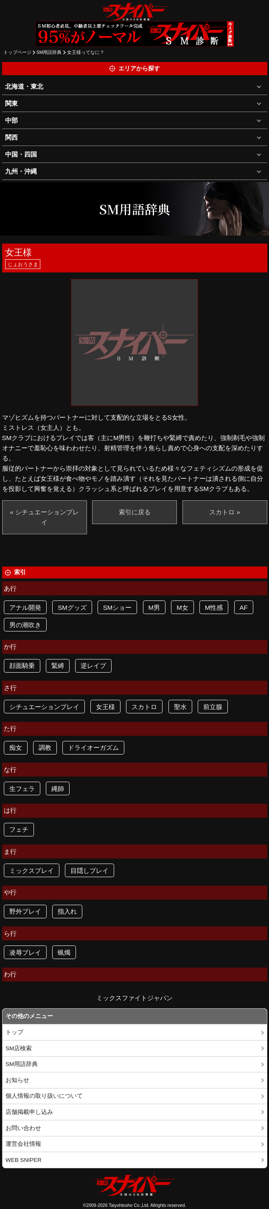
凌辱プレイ (25, 952)
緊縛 (57, 665)
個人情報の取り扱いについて (44, 1096)
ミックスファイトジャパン (134, 997)
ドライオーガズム (93, 747)
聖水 (180, 706)
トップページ (17, 52)
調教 (45, 747)
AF (244, 607)
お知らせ (17, 1080)
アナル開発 (25, 607)
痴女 (15, 747)
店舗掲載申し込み (29, 1112)
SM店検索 (19, 1048)
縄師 (57, 788)
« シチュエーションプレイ (44, 517)
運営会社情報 (23, 1144)
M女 (182, 607)
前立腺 (212, 706)
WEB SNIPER (24, 1160)
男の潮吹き (25, 624)
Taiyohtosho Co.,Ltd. (129, 1205)
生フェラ (22, 788)
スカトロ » (224, 512)
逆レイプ (93, 665)
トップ (14, 1032)
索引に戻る (135, 512)
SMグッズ (72, 607)
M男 (154, 607)
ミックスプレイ (31, 870)
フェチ (18, 829)
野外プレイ (25, 911)
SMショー (117, 607)
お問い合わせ (23, 1128)
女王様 (105, 706)
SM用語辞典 (49, 52)
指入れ (67, 911)
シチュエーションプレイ (44, 706)
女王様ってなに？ (85, 52)
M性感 (214, 607)
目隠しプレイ (89, 870)
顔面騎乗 (22, 665)
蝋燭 (64, 952)
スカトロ (144, 706)
